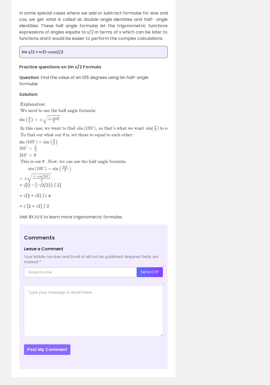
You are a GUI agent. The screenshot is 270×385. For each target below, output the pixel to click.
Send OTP (150, 272)
